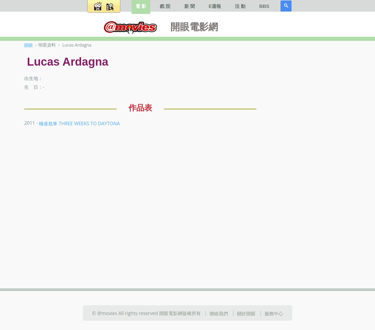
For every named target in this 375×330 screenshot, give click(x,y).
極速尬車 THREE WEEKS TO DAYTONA (79, 123)
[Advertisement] (315, 127)
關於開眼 (246, 313)
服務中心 (274, 313)
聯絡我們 (219, 313)
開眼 (28, 45)
